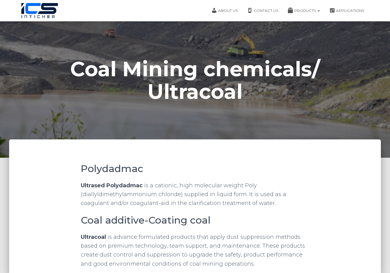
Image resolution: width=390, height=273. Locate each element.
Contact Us (262, 10)
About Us (224, 10)
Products (303, 10)
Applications (346, 10)
